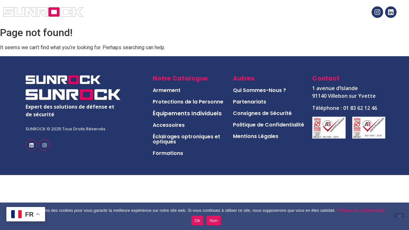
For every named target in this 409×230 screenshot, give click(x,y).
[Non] (399, 215)
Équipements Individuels (187, 113)
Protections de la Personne (188, 101)
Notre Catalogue (181, 12)
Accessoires (169, 125)
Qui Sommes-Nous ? (259, 90)
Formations (168, 153)
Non (214, 220)
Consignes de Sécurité (262, 113)
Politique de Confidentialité (268, 124)
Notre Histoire (259, 12)
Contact (319, 12)
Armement (167, 90)
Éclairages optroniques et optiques (186, 139)
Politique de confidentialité (361, 210)
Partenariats (249, 101)
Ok (197, 220)
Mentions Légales (255, 136)
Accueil (113, 12)
